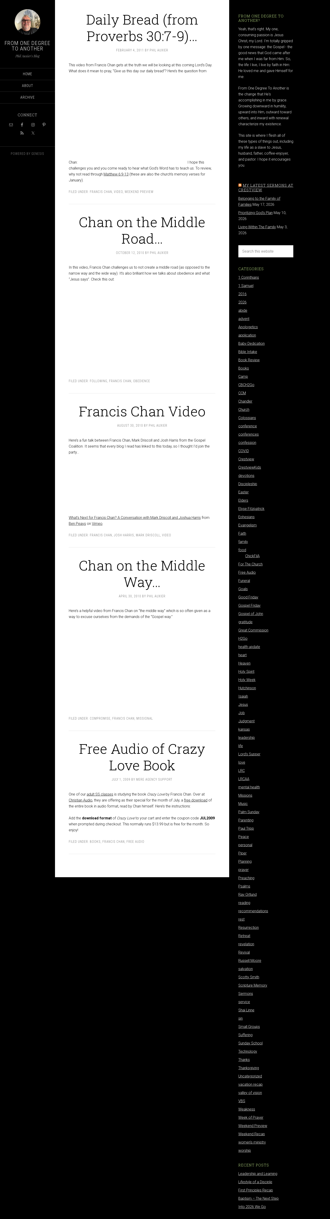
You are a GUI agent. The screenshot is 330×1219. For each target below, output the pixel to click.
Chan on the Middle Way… (142, 573)
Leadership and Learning (257, 1174)
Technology (247, 1051)
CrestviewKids (249, 467)
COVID (243, 451)
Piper (242, 853)
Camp (243, 376)
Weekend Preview (139, 192)
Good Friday (248, 597)
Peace (243, 837)
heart (242, 655)
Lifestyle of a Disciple (255, 1182)
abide (242, 310)
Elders (243, 500)
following (98, 381)
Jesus (243, 704)
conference (247, 426)
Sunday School (250, 1043)
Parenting (245, 820)
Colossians (247, 418)
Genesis (37, 154)
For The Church (250, 564)
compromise (100, 718)
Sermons (245, 993)
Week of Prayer (250, 1117)
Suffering (245, 1035)
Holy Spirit (246, 671)
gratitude (245, 622)
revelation (246, 944)
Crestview (246, 459)
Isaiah (243, 696)
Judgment (246, 721)
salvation (245, 969)
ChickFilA (252, 556)
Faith (242, 533)
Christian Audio (80, 800)
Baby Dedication (251, 343)
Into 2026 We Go (252, 1207)
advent (243, 319)
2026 (242, 302)
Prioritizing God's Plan (255, 213)
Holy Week (247, 680)
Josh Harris (124, 535)
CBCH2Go (246, 385)
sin (240, 1018)
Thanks (244, 1060)
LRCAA (243, 779)
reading (244, 903)
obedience (141, 381)
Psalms (244, 886)
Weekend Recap (251, 1134)
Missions (245, 795)
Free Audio (135, 841)
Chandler (245, 401)
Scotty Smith (248, 977)
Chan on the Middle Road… (142, 230)
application (247, 335)
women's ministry (252, 1142)
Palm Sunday (248, 812)
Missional (144, 718)
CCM (242, 393)
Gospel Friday (249, 605)
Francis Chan (101, 192)
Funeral (244, 581)
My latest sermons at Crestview (265, 187)
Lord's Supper (249, 754)
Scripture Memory (252, 985)
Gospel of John (250, 614)
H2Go (243, 638)
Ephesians (246, 517)
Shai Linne (246, 1010)
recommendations (253, 911)
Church (243, 409)
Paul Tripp (246, 828)
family (243, 542)
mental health (249, 787)
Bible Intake (247, 352)
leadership (246, 737)
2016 (242, 294)
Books (95, 841)
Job (241, 713)
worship (244, 1150)
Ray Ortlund (247, 894)
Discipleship (247, 484)
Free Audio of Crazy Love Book (142, 756)
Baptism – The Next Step (258, 1198)
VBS (241, 1101)
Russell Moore (249, 960)
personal (245, 845)
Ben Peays (77, 523)
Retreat (244, 936)
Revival (244, 952)
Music (243, 804)
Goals (243, 589)
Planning (245, 861)
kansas (244, 729)
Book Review (249, 360)
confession (247, 442)
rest (241, 919)
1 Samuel (245, 286)
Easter (243, 492)
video (118, 192)
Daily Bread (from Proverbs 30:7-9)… (142, 27)
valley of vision (250, 1093)
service (244, 1002)
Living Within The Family (257, 227)
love (241, 762)
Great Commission (253, 630)
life (240, 746)
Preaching (246, 878)
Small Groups (249, 1026)
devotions (246, 475)
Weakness (246, 1109)
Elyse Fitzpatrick (251, 509)
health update (249, 647)
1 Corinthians (248, 277)
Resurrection (248, 927)
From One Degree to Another (27, 46)
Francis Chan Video (142, 411)
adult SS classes (100, 794)
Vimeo (97, 523)
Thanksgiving (248, 1068)
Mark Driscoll (148, 535)
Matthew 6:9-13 (116, 174)
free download (195, 800)
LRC (241, 770)
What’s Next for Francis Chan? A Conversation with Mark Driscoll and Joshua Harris (135, 517)
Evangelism (247, 525)
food (242, 550)
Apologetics (248, 327)
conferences (248, 434)
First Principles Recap (255, 1190)
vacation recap (250, 1084)
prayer (243, 870)
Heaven (244, 663)
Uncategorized (250, 1076)
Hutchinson (247, 688)
